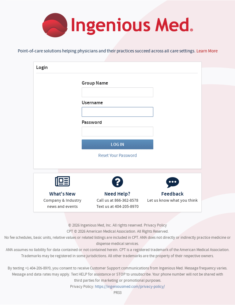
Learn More (207, 51)
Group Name (95, 83)
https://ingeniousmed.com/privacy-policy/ (130, 286)
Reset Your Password (117, 155)
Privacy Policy (155, 225)
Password (92, 122)
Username (92, 103)
